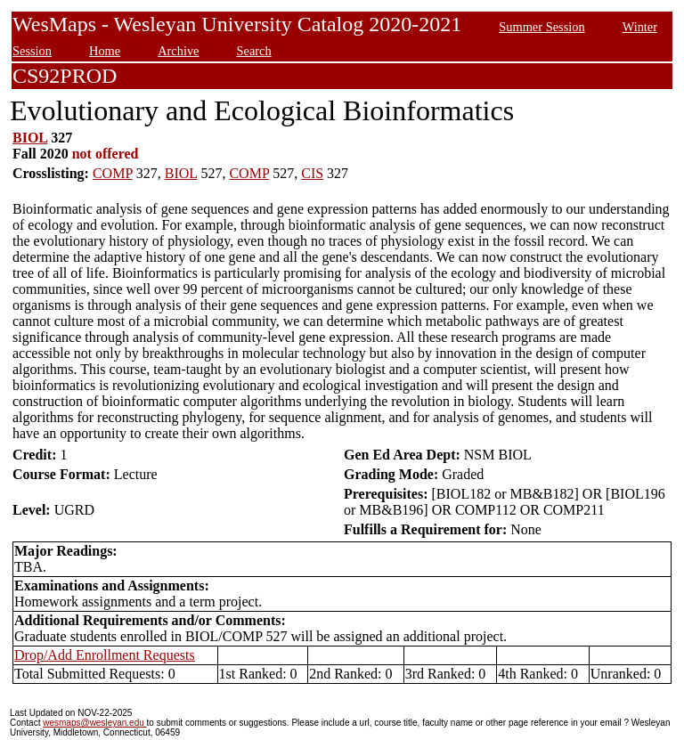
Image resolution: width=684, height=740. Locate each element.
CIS (312, 173)
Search (254, 51)
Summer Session (541, 27)
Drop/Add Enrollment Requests (104, 655)
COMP (113, 173)
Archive (178, 51)
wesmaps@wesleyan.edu (94, 723)
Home (104, 51)
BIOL (29, 137)
